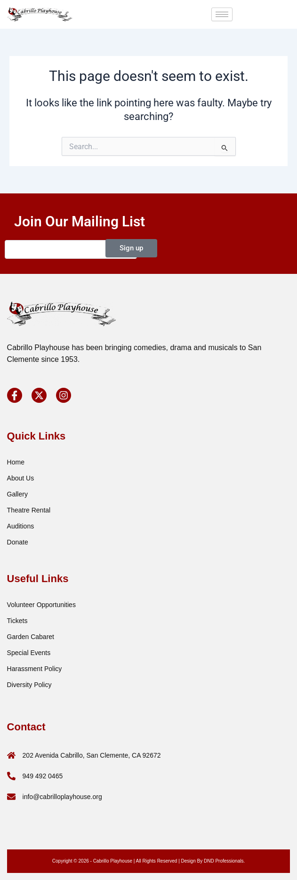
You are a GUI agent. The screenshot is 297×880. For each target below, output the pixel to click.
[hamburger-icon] (222, 14)
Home (15, 462)
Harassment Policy (34, 668)
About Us (20, 478)
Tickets (17, 620)
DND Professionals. (224, 861)
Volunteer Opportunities (41, 604)
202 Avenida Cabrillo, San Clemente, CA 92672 (92, 755)
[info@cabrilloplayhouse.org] (11, 796)
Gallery (17, 494)
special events (29, 652)
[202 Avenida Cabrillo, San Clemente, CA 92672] (11, 755)
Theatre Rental (29, 510)
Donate (17, 542)
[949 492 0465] (11, 776)
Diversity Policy (29, 684)
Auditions (20, 526)
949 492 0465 (43, 776)
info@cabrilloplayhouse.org (62, 796)
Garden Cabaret (30, 636)
